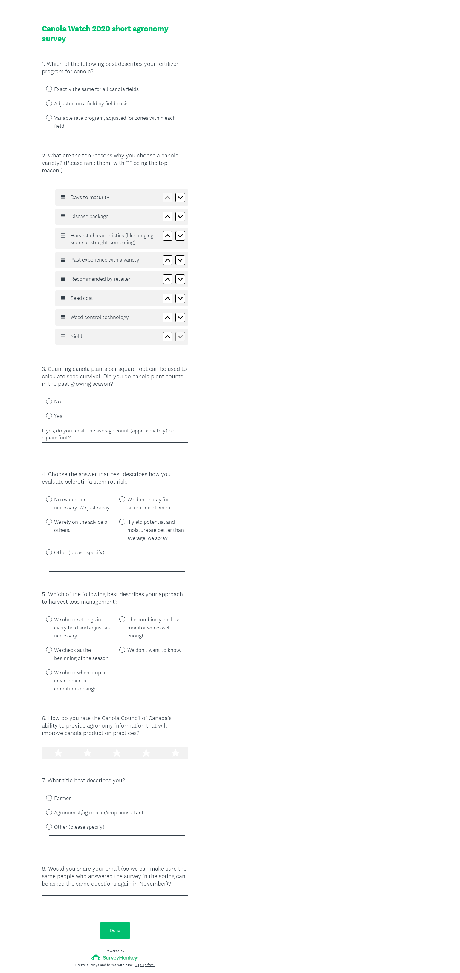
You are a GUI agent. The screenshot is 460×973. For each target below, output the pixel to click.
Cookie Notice (123, 958)
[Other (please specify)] (124, 551)
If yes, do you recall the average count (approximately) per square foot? (109, 423)
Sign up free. (145, 929)
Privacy (102, 958)
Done (115, 894)
